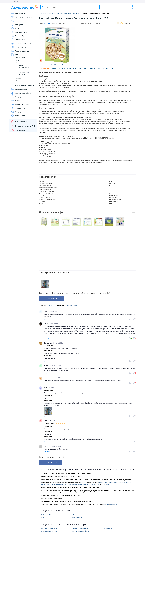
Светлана (47, 420)
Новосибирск (75, 484)
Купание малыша (19, 89)
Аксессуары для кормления (23, 85)
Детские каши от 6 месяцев (49, 531)
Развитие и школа (19, 108)
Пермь (98, 484)
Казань (116, 482)
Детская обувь (18, 35)
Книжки (16, 100)
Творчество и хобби (20, 104)
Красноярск (122, 482)
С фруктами (22, 74)
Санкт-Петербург (109, 482)
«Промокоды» (114, 504)
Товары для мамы (19, 96)
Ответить (47, 319)
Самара (94, 484)
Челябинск (107, 484)
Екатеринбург (63, 484)
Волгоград (50, 484)
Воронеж (56, 484)
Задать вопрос (50, 462)
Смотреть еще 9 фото (57, 64)
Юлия (46, 365)
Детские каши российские (80, 531)
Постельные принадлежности (23, 17)
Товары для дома (19, 111)
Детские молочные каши (49, 528)
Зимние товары (18, 47)
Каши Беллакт (107, 528)
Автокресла (17, 24)
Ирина (46, 378)
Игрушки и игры (18, 39)
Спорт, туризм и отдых (21, 43)
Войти (132, 7)
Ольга (46, 311)
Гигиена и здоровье (20, 51)
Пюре (18, 60)
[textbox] (70, 7)
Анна (46, 388)
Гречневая (21, 65)
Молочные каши (23, 67)
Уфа (102, 484)
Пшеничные (22, 70)
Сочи (80, 484)
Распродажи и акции (20, 121)
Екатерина (48, 343)
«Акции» (106, 504)
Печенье (19, 78)
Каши (18, 63)
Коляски (16, 20)
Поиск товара (42, 7)
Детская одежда (19, 32)
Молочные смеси (22, 57)
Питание (16, 54)
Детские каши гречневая (80, 528)
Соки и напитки (21, 81)
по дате (51, 305)
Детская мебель (19, 13)
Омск (69, 484)
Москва (101, 482)
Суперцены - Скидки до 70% (23, 125)
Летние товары (18, 115)
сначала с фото (72, 305)
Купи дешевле (18, 130)
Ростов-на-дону (87, 484)
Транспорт (17, 28)
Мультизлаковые (23, 72)
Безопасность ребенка (21, 93)
